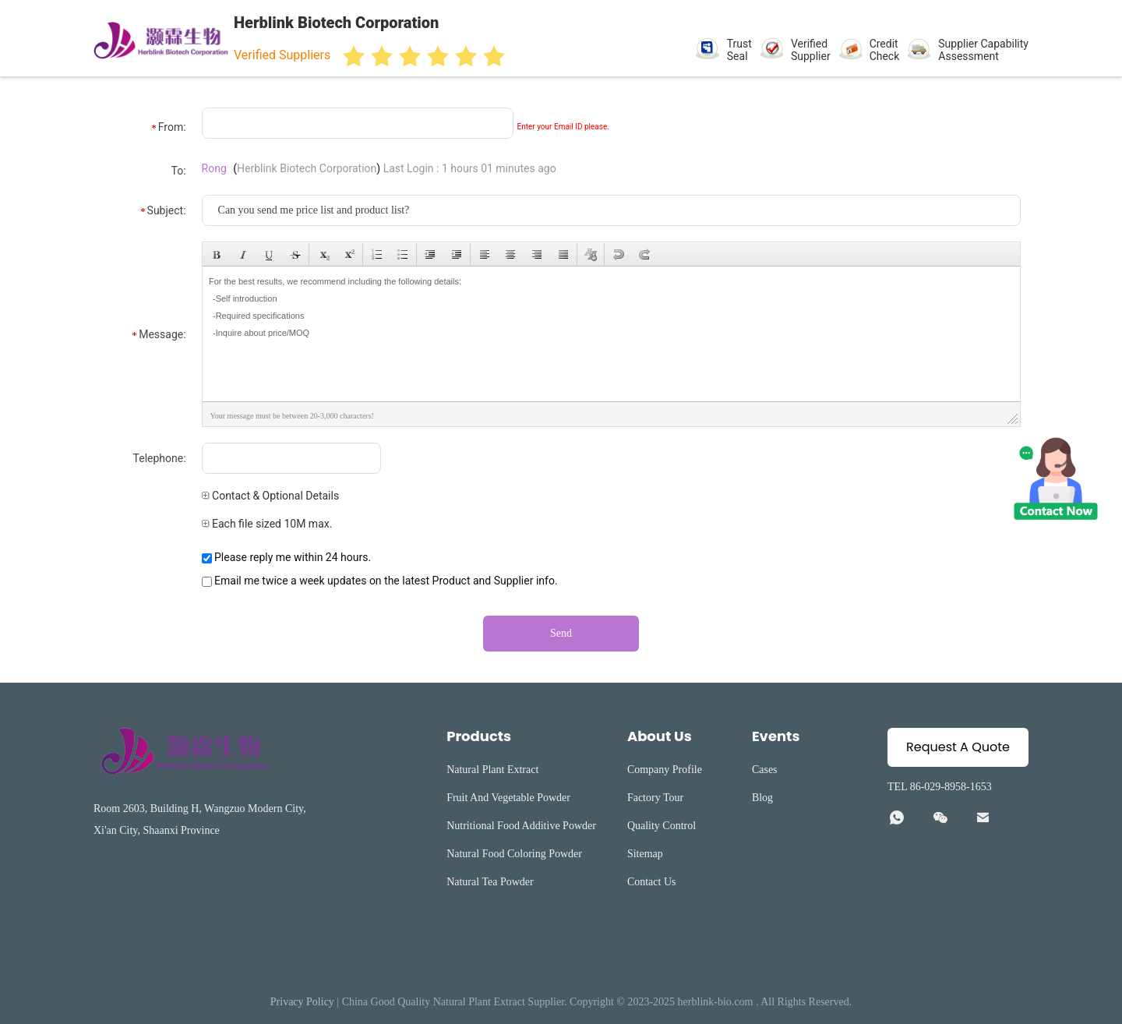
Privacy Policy (302, 1002)
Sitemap (645, 854)
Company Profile (664, 769)
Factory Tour (655, 797)
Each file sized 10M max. (267, 523)
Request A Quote (958, 747)
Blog (762, 797)
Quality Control (661, 826)
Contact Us (651, 882)
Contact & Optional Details (271, 495)
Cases (765, 769)
